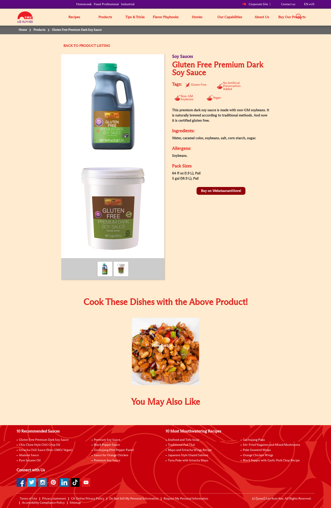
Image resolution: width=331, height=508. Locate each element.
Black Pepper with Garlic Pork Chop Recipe (271, 460)
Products (105, 17)
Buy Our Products (292, 17)
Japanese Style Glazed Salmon (188, 455)
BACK (68, 46)
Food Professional (106, 4)
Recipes (74, 17)
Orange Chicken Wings (258, 455)
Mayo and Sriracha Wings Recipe (190, 450)
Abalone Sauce (29, 455)
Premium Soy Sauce (107, 439)
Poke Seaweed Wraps (257, 450)
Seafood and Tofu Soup (183, 439)
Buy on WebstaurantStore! (221, 191)
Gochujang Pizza (254, 439)
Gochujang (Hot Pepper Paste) (114, 450)
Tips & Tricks (135, 17)
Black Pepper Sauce (107, 444)
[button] (316, 17)
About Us (262, 17)
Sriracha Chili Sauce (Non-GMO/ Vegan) (45, 450)
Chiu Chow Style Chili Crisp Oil (39, 444)
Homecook (84, 4)
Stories (197, 17)
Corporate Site (255, 4)
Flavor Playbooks (166, 17)
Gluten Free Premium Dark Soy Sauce (44, 439)
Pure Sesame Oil (30, 460)
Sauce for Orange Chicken (111, 455)
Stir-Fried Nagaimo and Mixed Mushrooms (271, 444)
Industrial (127, 4)
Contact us (288, 4)
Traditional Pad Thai (181, 444)
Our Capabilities (229, 17)
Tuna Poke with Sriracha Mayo (188, 460)
